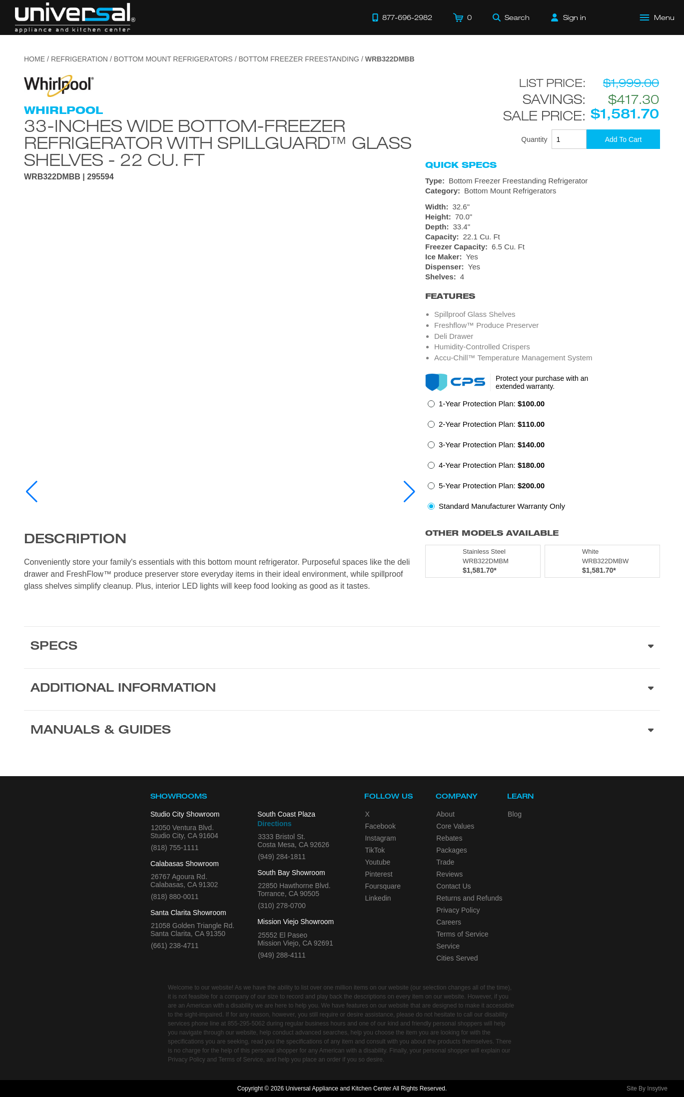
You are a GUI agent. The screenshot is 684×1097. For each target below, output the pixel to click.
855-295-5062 (246, 1023)
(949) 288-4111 (282, 955)
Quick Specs (461, 165)
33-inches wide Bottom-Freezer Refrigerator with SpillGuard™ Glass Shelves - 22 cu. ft (218, 142)
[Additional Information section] (342, 689)
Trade (445, 862)
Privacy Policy (458, 910)
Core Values (455, 826)
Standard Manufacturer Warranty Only (502, 506)
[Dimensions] (542, 222)
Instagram (380, 838)
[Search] (511, 17)
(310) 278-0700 (282, 906)
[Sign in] (568, 17)
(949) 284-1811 (282, 857)
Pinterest (378, 874)
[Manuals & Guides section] (342, 731)
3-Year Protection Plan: (492, 444)
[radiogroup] (543, 457)
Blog (515, 814)
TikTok (375, 850)
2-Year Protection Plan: (492, 424)
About (445, 814)
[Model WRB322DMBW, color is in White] (602, 561)
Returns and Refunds (469, 898)
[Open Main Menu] (657, 17)
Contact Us (453, 886)
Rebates (449, 838)
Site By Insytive (647, 1088)
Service (448, 946)
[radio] (486, 406)
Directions (274, 824)
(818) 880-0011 (175, 897)
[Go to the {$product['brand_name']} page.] (59, 85)
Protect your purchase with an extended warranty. (542, 382)
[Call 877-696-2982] (402, 17)
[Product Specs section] (342, 647)
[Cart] (462, 17)
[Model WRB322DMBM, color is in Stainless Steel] (483, 561)
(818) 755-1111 (175, 848)
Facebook (380, 826)
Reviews (449, 874)
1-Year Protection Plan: (492, 403)
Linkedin (378, 898)
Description (75, 540)
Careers (448, 922)
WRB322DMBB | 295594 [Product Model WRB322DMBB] (69, 177)
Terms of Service (462, 934)
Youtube (377, 862)
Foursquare (383, 886)
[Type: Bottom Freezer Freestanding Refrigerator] (542, 181)
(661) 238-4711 (175, 946)
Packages (451, 850)
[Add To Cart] (623, 139)
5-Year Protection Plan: (492, 485)
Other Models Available (492, 533)
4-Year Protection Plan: (492, 465)
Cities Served (457, 958)
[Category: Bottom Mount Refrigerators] (542, 191)
